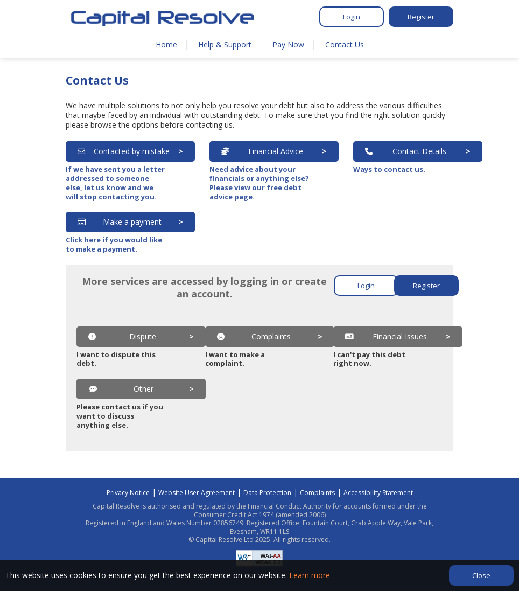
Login (351, 17)
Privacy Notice (128, 492)
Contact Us (344, 44)
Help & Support (224, 44)
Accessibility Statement (378, 492)
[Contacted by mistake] (130, 151)
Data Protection (267, 492)
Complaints (317, 492)
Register (421, 17)
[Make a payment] (130, 222)
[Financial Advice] (274, 151)
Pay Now (288, 44)
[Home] (163, 18)
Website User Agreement (196, 492)
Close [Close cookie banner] (481, 575)
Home (166, 44)
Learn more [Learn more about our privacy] (309, 575)
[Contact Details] (417, 151)
